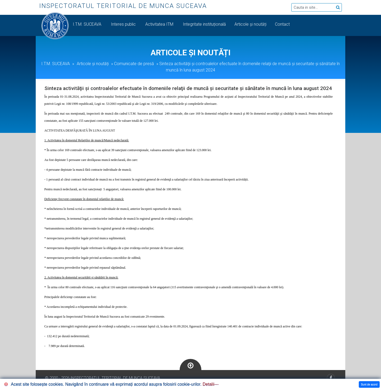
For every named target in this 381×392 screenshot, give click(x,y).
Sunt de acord (369, 384)
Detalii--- (211, 384)
